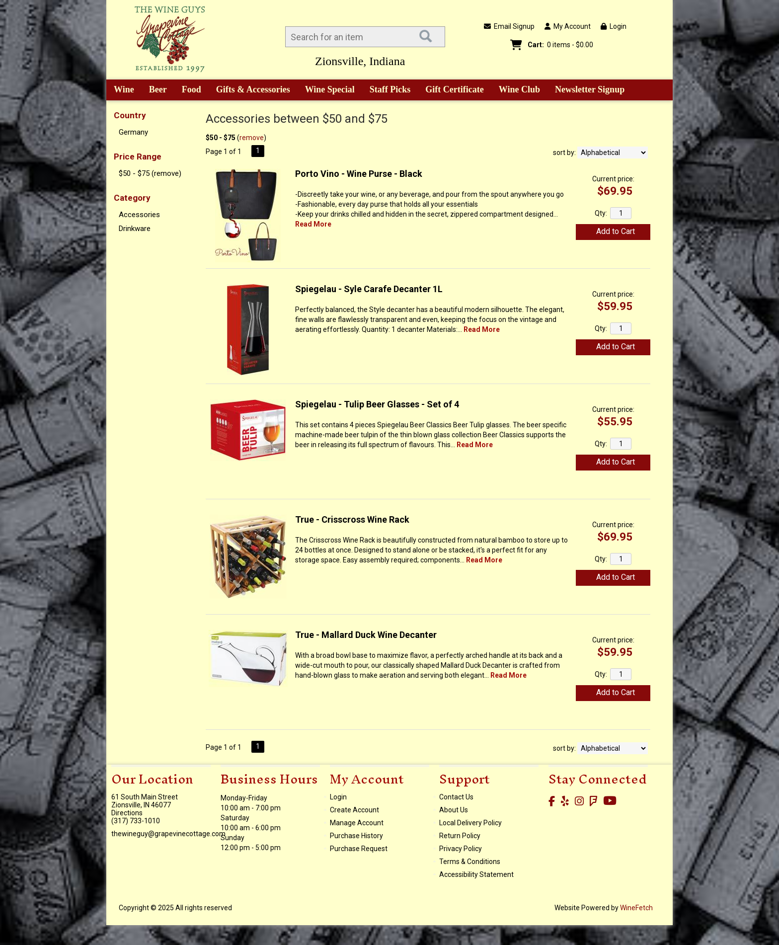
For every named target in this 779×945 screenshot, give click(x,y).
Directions (127, 813)
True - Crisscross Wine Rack (352, 519)
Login (613, 26)
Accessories (139, 214)
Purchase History (356, 836)
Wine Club (516, 90)
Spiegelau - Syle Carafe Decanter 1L (369, 289)
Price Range (137, 156)
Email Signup (509, 26)
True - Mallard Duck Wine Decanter (366, 635)
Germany (133, 132)
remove (251, 138)
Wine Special (330, 89)
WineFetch (636, 908)
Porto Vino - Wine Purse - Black (358, 173)
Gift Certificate (454, 89)
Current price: (613, 179)
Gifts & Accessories (250, 90)
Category (132, 198)
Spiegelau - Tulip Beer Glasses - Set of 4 (377, 404)
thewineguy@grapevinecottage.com (168, 834)
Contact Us (456, 797)
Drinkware (135, 228)
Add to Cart (615, 231)
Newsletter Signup (589, 89)
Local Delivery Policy (470, 823)
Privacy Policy (460, 849)
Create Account (354, 810)
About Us (453, 810)
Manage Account (357, 823)
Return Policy (459, 836)
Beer (154, 90)
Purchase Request (359, 849)
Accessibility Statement (476, 874)
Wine (120, 90)
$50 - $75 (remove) (150, 173)
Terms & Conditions (469, 862)
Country (130, 115)
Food (188, 90)
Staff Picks (390, 89)
